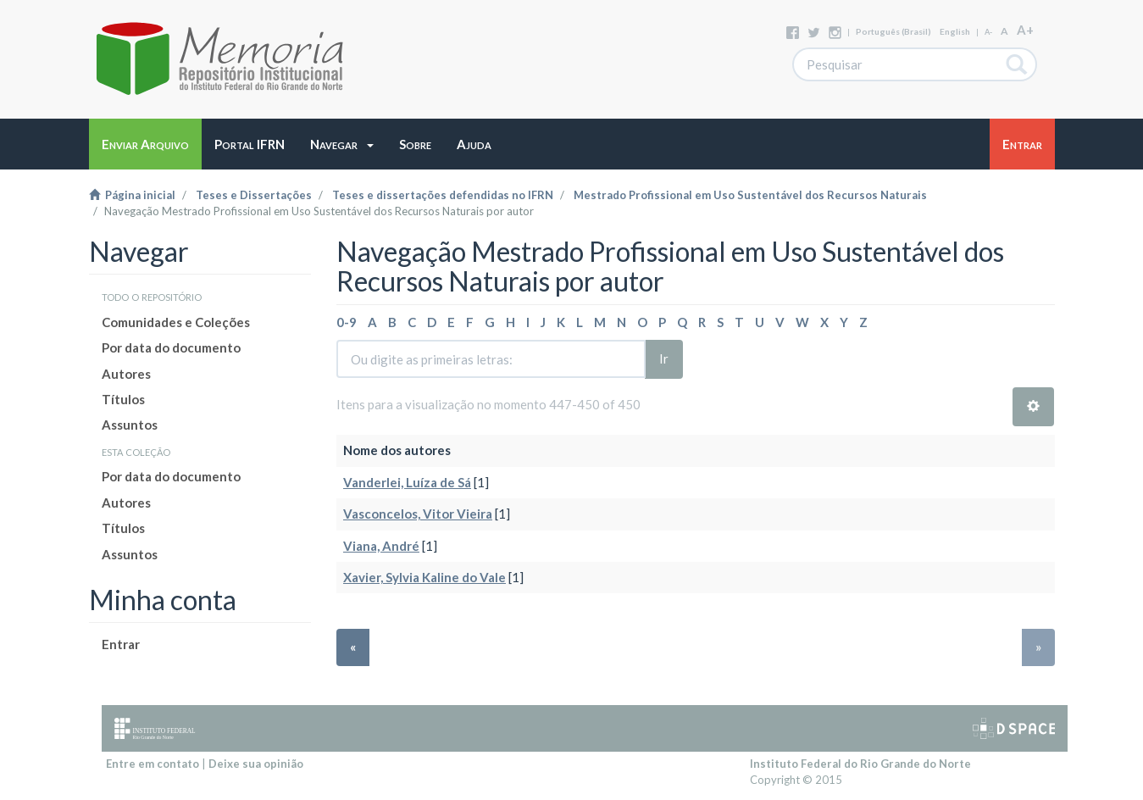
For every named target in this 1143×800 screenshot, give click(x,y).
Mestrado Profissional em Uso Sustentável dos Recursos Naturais (750, 195)
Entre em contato (152, 763)
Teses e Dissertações (254, 195)
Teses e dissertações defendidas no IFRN (442, 195)
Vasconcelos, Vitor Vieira (417, 513)
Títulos (123, 399)
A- (988, 31)
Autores (126, 373)
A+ (1025, 29)
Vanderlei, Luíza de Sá (407, 482)
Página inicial (132, 195)
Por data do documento (171, 347)
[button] (341, 144)
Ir (664, 358)
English (955, 31)
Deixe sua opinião (255, 763)
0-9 (346, 322)
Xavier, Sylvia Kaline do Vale (424, 577)
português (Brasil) (893, 31)
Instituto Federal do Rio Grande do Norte (860, 763)
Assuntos (130, 424)
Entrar (121, 644)
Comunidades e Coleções (176, 322)
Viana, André (381, 545)
